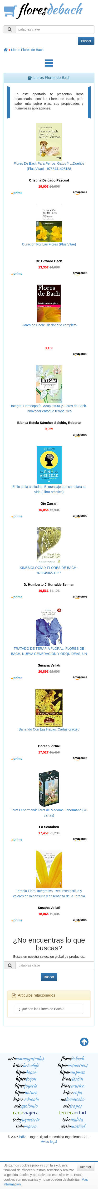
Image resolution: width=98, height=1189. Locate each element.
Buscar (86, 41)
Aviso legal (49, 1142)
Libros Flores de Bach (27, 50)
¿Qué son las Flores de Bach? (41, 1009)
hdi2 (22, 1137)
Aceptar (85, 1167)
